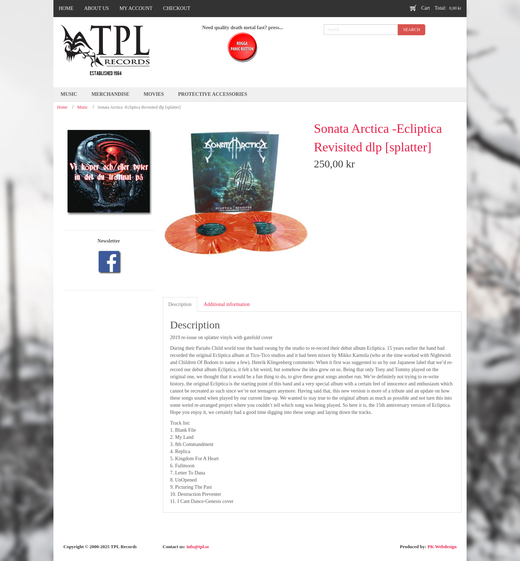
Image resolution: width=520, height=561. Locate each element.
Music (82, 107)
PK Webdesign (442, 546)
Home (62, 107)
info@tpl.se (198, 546)
